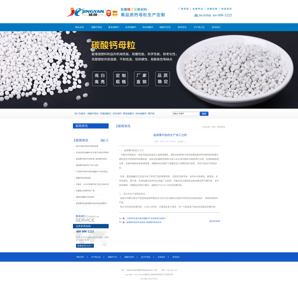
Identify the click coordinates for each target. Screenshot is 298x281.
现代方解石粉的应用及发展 (87, 146)
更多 (103, 140)
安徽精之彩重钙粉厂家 (85, 191)
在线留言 (161, 257)
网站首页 (79, 27)
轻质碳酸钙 (130, 27)
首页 (213, 127)
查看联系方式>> (85, 246)
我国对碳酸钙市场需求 (85, 197)
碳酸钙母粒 (96, 27)
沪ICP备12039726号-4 (149, 279)
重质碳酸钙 (113, 27)
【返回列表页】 (214, 221)
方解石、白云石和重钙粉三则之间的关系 (92, 184)
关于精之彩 (199, 27)
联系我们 (216, 27)
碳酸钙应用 (165, 27)
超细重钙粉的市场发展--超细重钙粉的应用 (93, 159)
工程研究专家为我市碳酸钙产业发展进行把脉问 (93, 171)
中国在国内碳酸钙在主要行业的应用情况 (92, 152)
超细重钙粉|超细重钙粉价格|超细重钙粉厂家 (93, 203)
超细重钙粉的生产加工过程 (87, 165)
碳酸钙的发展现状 (83, 178)
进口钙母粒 (145, 257)
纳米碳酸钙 (147, 27)
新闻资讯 (182, 27)
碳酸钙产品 (112, 257)
